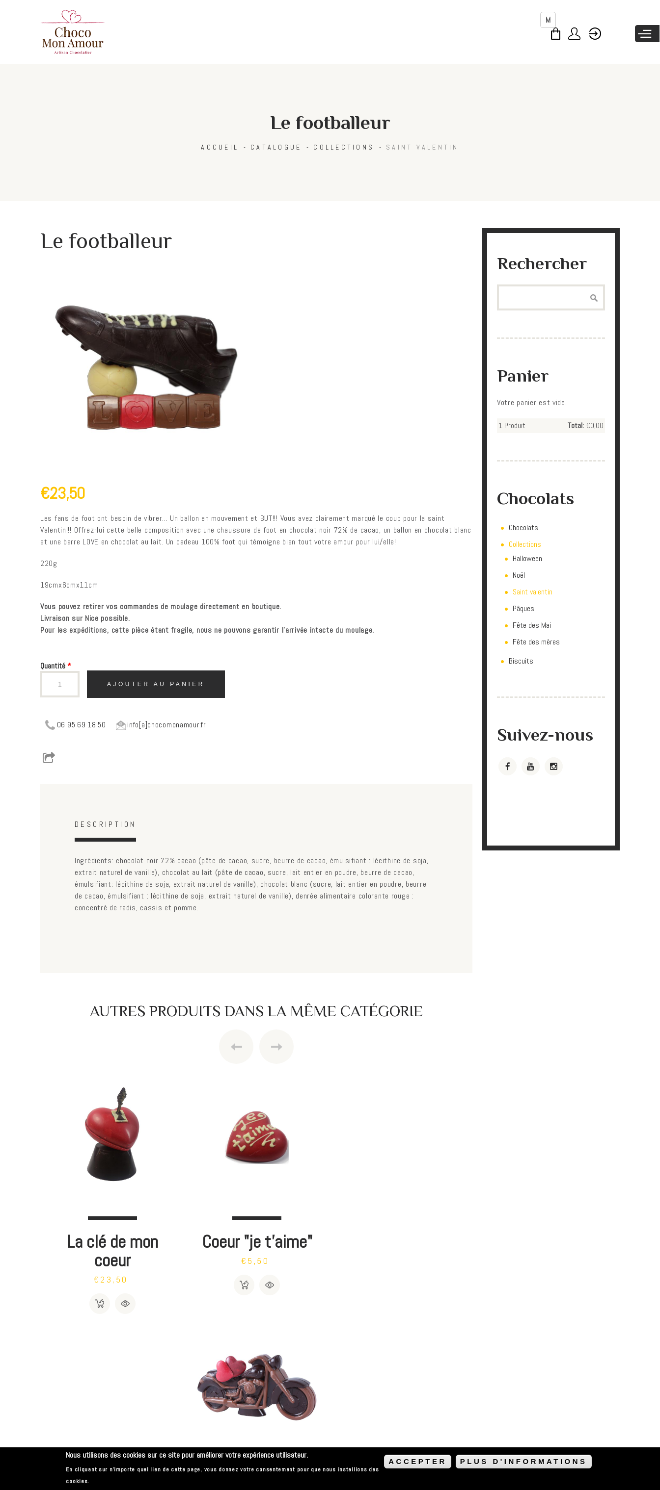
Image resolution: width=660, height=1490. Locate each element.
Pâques (523, 608)
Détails (125, 1303)
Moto (400, 1241)
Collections (343, 147)
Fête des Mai (532, 625)
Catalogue (276, 147)
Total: (576, 425)
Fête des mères (536, 642)
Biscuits (521, 661)
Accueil (220, 147)
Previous (236, 1046)
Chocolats (523, 527)
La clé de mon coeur (112, 1250)
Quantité (55, 666)
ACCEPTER (417, 1461)
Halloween (527, 558)
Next (276, 1046)
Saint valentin (422, 147)
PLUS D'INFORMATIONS (523, 1461)
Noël (519, 575)
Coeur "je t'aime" (256, 1241)
